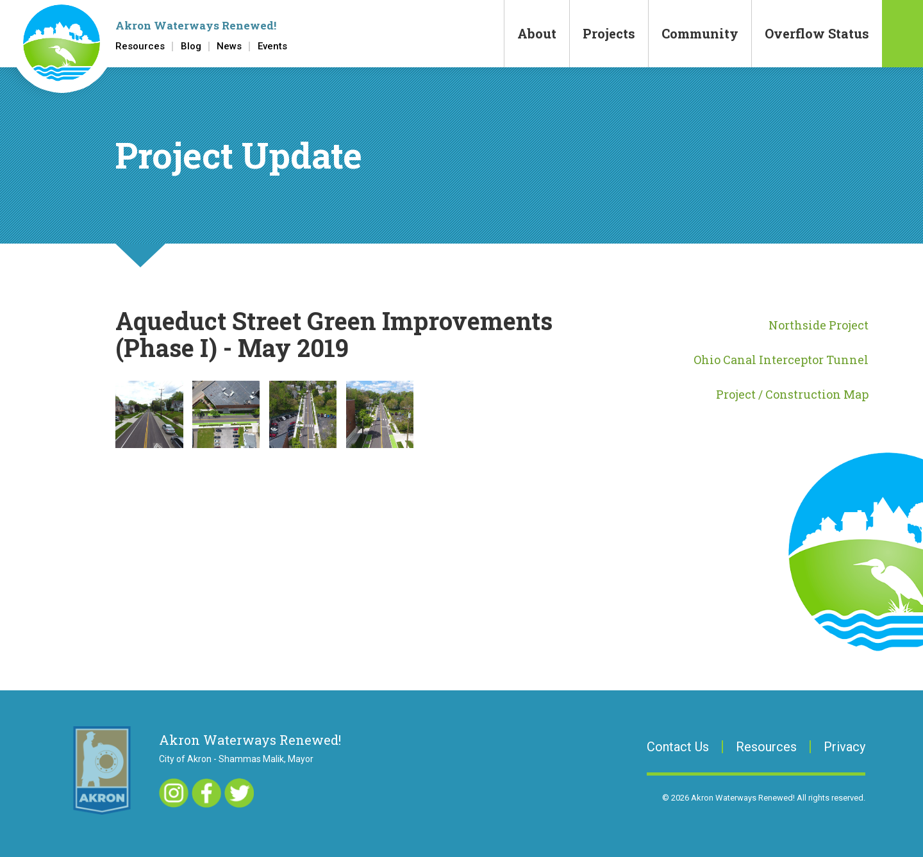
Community (699, 33)
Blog (191, 46)
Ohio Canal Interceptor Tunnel (781, 359)
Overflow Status (817, 33)
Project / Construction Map (792, 394)
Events (272, 46)
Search (902, 33)
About (536, 33)
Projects (609, 33)
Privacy (844, 746)
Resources (140, 46)
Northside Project (819, 325)
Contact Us (678, 746)
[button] (149, 414)
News (229, 46)
